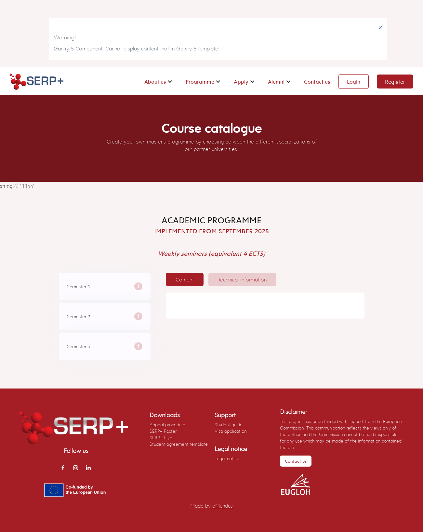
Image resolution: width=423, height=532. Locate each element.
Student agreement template (179, 444)
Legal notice (227, 458)
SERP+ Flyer (162, 437)
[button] (158, 81)
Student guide (229, 424)
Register (395, 81)
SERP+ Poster (163, 431)
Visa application (230, 431)
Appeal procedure (167, 424)
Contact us (317, 81)
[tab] (185, 279)
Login (353, 81)
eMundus (222, 505)
